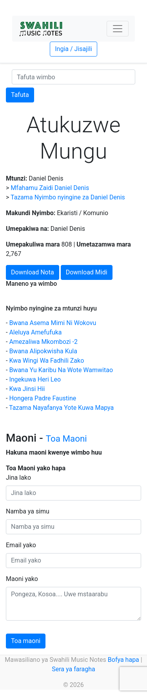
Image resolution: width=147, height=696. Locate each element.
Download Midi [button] (86, 272)
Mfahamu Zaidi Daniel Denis (50, 188)
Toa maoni (25, 641)
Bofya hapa (123, 659)
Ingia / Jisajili (73, 49)
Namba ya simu (27, 511)
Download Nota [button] (32, 272)
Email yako (21, 545)
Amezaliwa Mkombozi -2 (43, 341)
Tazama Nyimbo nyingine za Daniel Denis (68, 197)
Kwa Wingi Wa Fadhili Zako (46, 360)
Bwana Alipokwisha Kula (43, 351)
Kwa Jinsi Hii (27, 389)
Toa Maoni (66, 438)
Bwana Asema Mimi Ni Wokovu (52, 323)
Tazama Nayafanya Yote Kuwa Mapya (61, 407)
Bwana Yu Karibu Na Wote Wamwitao (61, 370)
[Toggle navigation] (118, 29)
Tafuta (20, 95)
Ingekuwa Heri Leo (35, 379)
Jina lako (18, 477)
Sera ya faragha (73, 669)
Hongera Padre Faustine (42, 398)
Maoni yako (22, 579)
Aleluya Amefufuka (35, 332)
